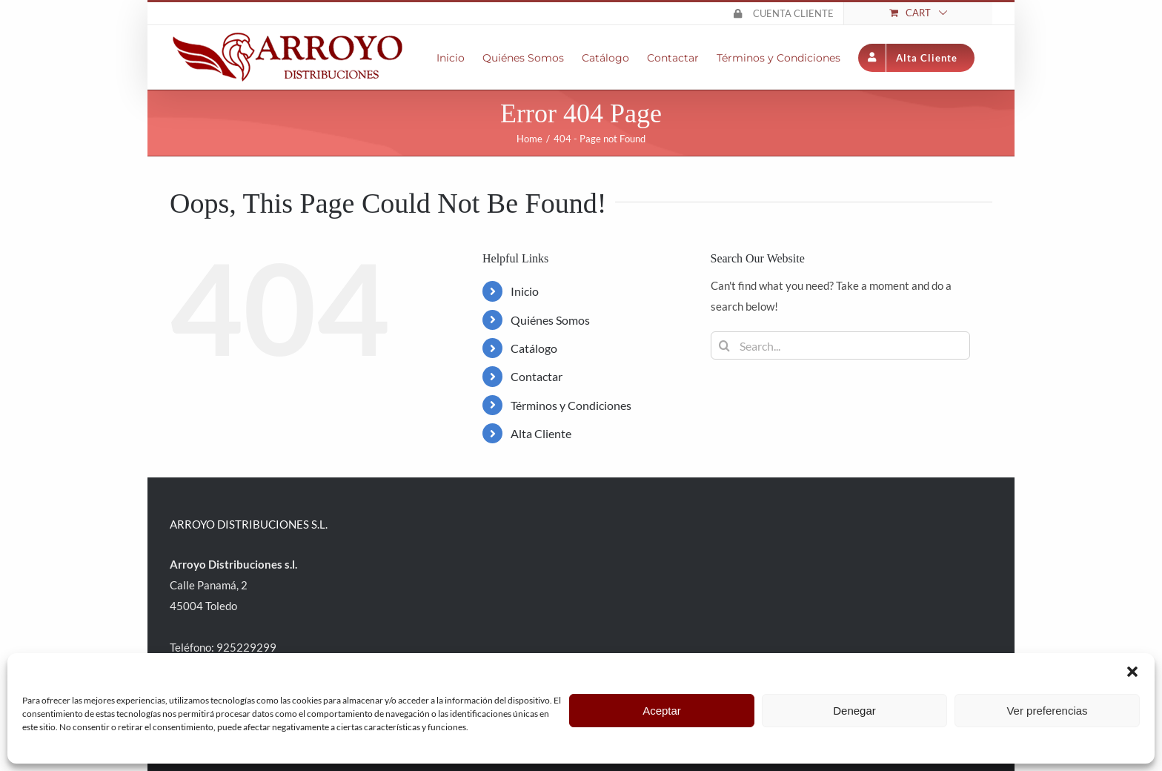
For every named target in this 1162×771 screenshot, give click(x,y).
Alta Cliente (541, 433)
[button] (1132, 671)
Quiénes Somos (550, 320)
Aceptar (662, 710)
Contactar (536, 376)
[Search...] (840, 345)
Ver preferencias (1046, 710)
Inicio (525, 291)
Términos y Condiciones (571, 405)
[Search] (725, 345)
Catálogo (534, 348)
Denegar (854, 710)
